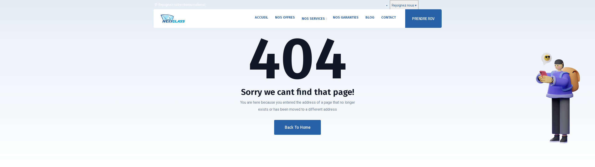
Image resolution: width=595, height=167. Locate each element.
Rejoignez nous (404, 5)
